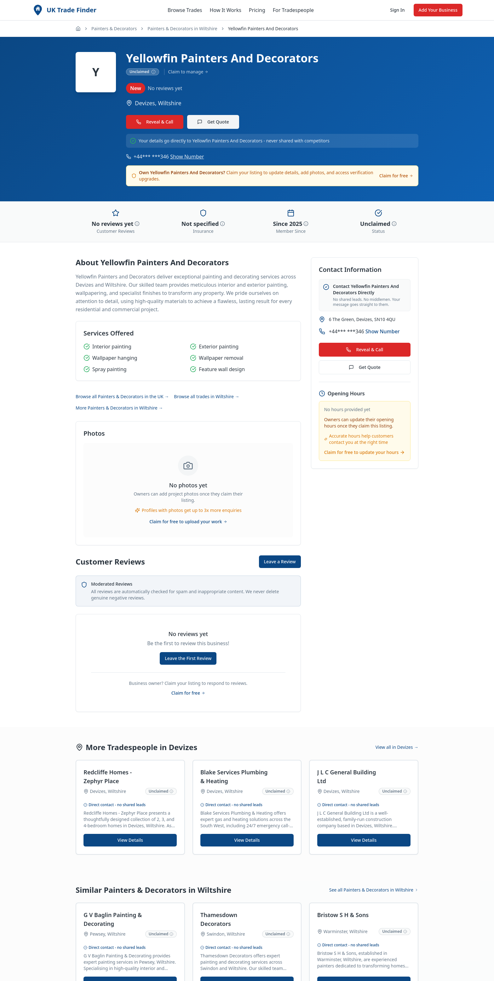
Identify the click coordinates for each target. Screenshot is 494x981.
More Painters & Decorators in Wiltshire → (119, 408)
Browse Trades (185, 10)
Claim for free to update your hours (364, 452)
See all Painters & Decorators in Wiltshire (373, 890)
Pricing (257, 10)
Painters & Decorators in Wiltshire (182, 29)
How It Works (225, 10)
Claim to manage (188, 72)
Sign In (397, 10)
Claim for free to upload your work (188, 522)
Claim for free (396, 176)
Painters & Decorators (114, 29)
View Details (130, 840)
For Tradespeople (293, 10)
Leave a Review (280, 562)
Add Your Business (438, 10)
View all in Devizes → (397, 747)
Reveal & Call (154, 122)
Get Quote (213, 122)
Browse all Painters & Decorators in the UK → (122, 396)
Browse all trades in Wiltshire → (206, 396)
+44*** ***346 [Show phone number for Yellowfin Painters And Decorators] (169, 156)
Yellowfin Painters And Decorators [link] (263, 29)
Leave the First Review (188, 658)
